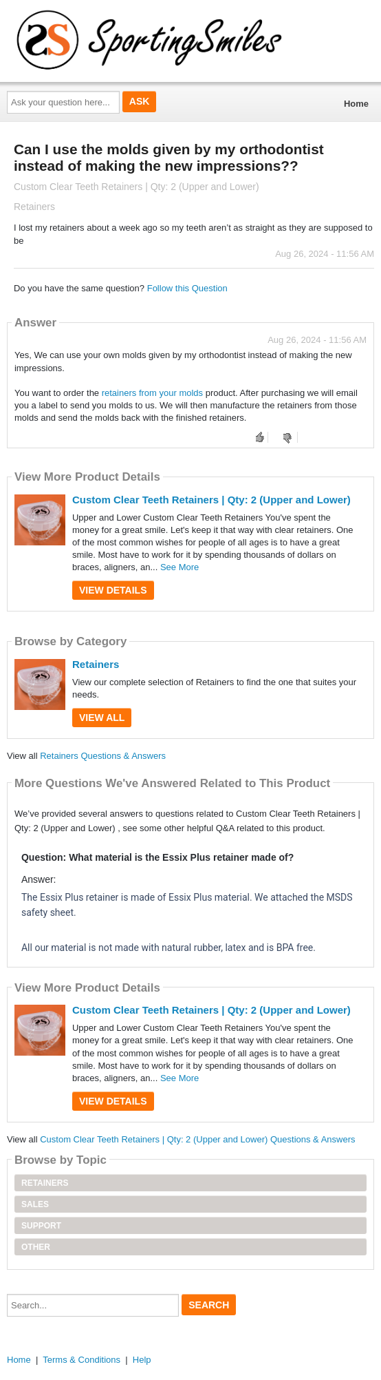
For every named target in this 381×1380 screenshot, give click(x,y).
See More (179, 567)
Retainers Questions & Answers (103, 756)
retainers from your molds (152, 393)
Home (356, 103)
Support (41, 1226)
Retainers (95, 664)
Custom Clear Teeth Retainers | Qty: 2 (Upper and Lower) (211, 499)
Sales (35, 1204)
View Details (113, 590)
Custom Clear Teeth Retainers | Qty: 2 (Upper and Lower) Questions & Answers (197, 1139)
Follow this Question (187, 288)
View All (101, 717)
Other (35, 1247)
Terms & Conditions (81, 1360)
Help (142, 1360)
